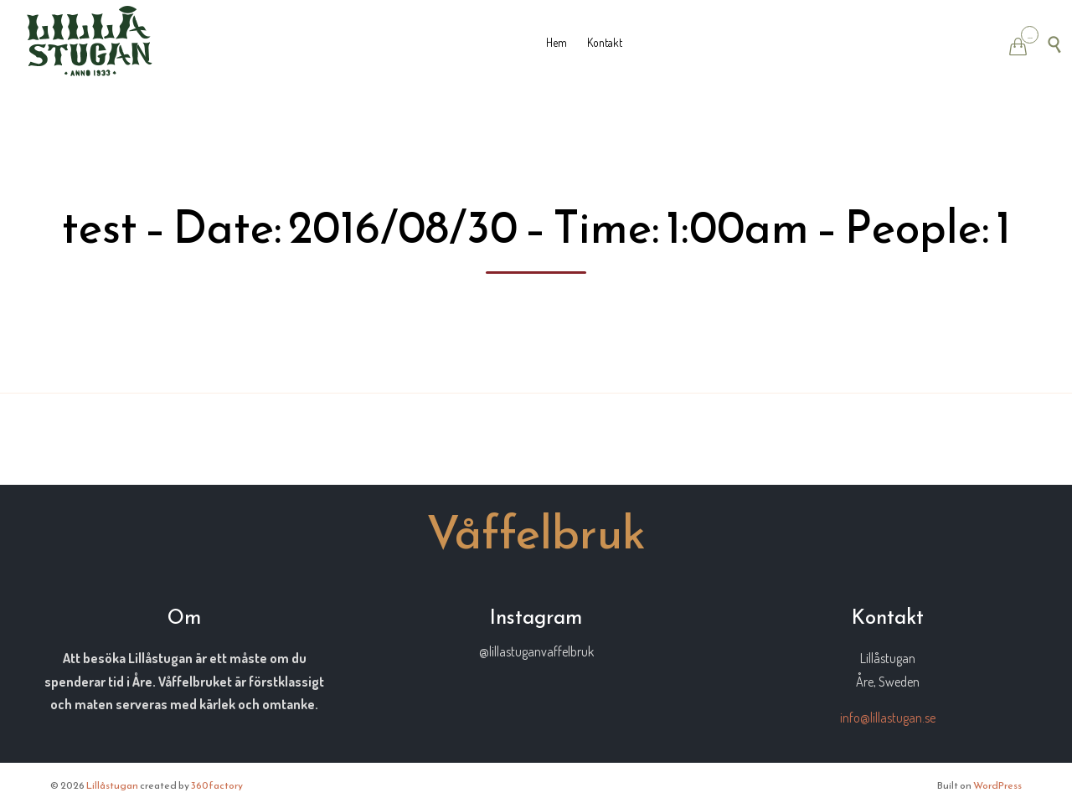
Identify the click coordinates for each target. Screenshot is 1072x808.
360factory (217, 785)
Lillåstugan (112, 785)
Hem (556, 42)
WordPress (997, 785)
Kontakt (604, 42)
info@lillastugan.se (887, 717)
